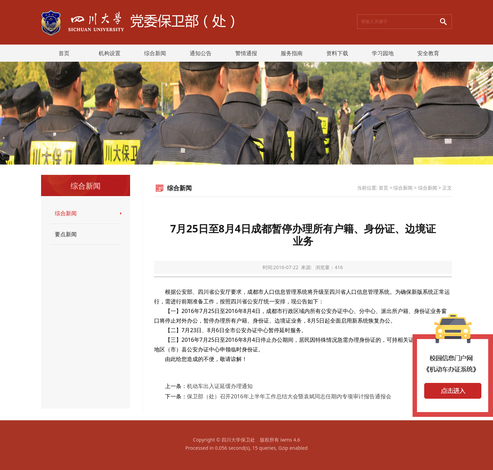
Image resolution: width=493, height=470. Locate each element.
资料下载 (337, 53)
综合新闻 (155, 53)
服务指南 (292, 53)
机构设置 (110, 53)
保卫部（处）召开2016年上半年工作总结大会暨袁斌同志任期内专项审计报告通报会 (289, 396)
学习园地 (383, 53)
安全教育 (428, 53)
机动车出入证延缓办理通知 (220, 386)
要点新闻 (66, 234)
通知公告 (201, 53)
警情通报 (246, 53)
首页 (64, 53)
